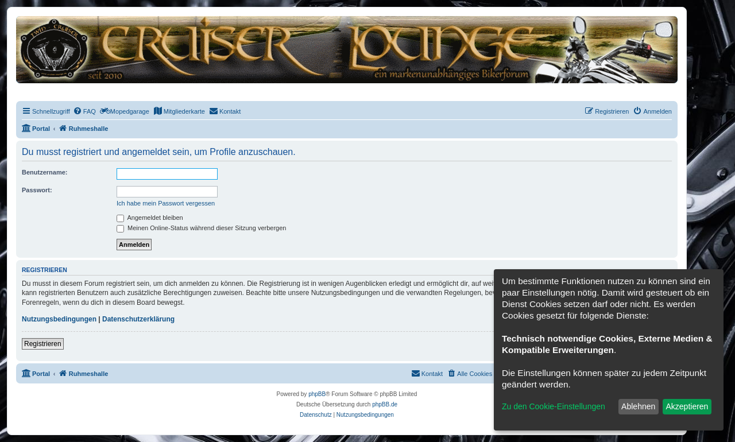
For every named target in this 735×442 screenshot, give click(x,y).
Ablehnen (638, 406)
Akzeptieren (687, 406)
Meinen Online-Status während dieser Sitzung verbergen (201, 227)
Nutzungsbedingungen (59, 319)
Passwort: (37, 190)
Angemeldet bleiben (150, 217)
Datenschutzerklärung (138, 319)
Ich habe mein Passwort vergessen (166, 203)
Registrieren (42, 344)
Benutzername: (44, 172)
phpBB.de (384, 404)
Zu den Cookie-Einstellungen (553, 406)
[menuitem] (84, 111)
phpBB (317, 394)
